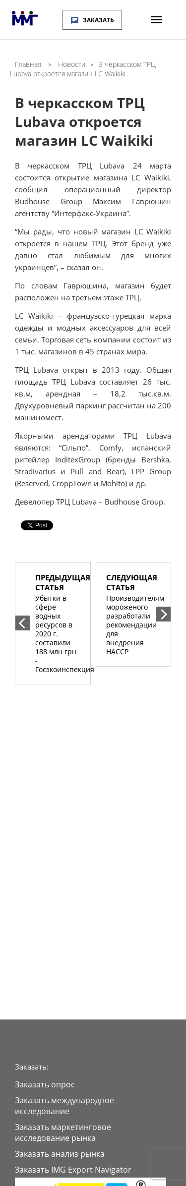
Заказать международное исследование (64, 1106)
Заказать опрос (45, 1084)
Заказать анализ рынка (60, 1153)
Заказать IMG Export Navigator (73, 1169)
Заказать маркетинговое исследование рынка (63, 1132)
